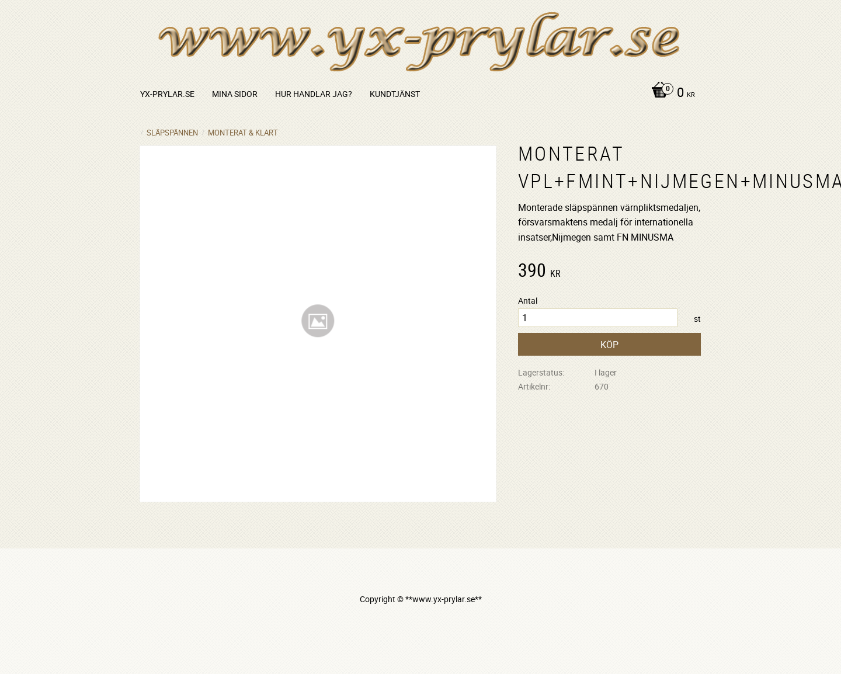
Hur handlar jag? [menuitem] (313, 93)
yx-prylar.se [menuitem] (167, 93)
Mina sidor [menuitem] (235, 93)
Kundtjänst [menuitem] (395, 93)
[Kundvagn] (670, 93)
